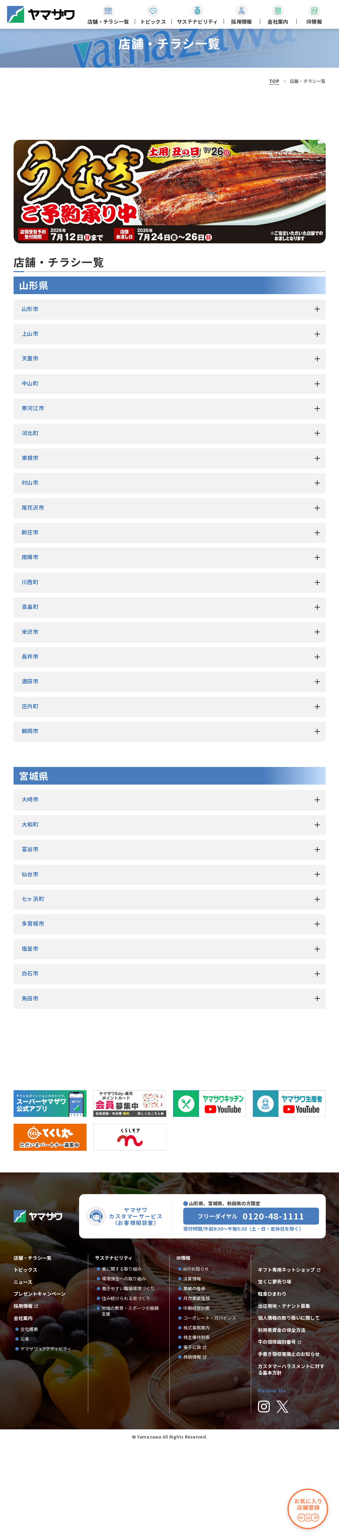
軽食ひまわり (272, 1388)
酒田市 (30, 775)
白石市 (30, 1067)
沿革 (24, 1433)
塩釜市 (30, 1042)
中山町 (30, 477)
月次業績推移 (196, 1393)
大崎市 (30, 893)
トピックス (25, 1364)
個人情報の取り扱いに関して (289, 1412)
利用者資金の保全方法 (281, 1424)
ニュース (23, 1376)
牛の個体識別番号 (277, 1436)
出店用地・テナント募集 (284, 1400)
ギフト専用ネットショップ (286, 1364)
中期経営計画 (198, 1402)
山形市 (30, 402)
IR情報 (183, 1351)
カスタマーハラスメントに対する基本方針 (291, 1463)
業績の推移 (196, 1383)
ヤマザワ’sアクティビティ (46, 1443)
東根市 (30, 552)
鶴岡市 (30, 825)
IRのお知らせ (196, 1363)
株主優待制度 (196, 1431)
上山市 (30, 427)
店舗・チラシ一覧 (33, 1351)
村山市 (30, 576)
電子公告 (192, 1441)
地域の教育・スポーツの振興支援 (130, 1405)
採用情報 (23, 1400)
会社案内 (23, 1412)
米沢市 (30, 726)
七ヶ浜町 (33, 993)
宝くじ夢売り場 (277, 1375)
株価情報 (192, 1451)
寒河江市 (33, 502)
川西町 (30, 676)
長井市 (30, 750)
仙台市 (30, 968)
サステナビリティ (114, 1351)
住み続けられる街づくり (126, 1393)
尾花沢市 (33, 601)
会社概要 (29, 1423)
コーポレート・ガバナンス (212, 1412)
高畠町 (30, 701)
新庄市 (30, 626)
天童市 (30, 452)
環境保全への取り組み (124, 1373)
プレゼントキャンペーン (39, 1388)
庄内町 (30, 800)
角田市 (30, 1092)
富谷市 (30, 943)
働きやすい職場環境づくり (128, 1383)
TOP (274, 81)
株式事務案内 (196, 1422)
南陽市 (30, 651)
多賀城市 (33, 1017)
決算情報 (192, 1373)
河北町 (30, 527)
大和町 (30, 918)
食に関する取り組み (122, 1363)
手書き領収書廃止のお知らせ (289, 1448)
